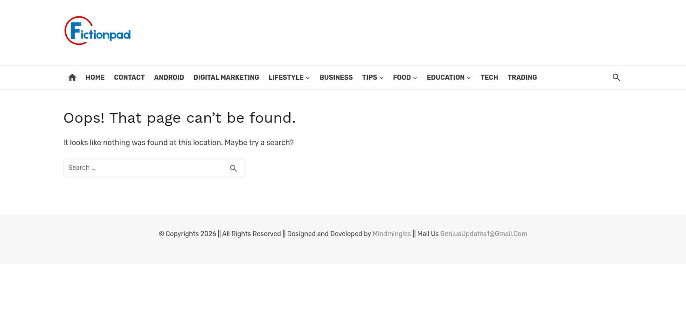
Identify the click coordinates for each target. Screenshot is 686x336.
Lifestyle (286, 78)
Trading (522, 78)
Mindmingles (392, 234)
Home (95, 78)
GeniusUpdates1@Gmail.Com (483, 234)
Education (445, 78)
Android (169, 78)
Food (402, 78)
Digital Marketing (226, 78)
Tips (369, 78)
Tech (489, 78)
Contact (129, 78)
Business (336, 78)
